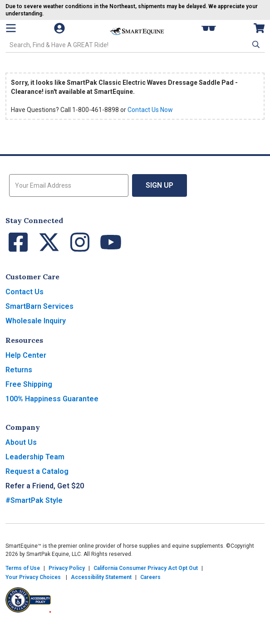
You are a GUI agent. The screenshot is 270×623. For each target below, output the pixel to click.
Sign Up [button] (159, 185)
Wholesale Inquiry (35, 320)
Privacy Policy (67, 568)
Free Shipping (28, 384)
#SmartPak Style (34, 500)
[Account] (64, 28)
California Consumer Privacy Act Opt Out (145, 568)
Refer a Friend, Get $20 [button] (44, 486)
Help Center (25, 355)
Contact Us (24, 291)
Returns (18, 369)
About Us (21, 442)
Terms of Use (22, 568)
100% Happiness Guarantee (51, 398)
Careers (150, 577)
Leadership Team (34, 457)
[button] (255, 44)
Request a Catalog (37, 471)
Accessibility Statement (101, 577)
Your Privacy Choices (33, 577)
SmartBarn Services (39, 306)
